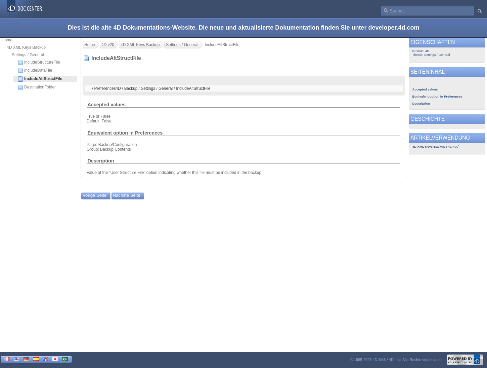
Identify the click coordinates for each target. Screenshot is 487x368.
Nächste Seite (126, 195)
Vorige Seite (94, 195)
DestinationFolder (37, 87)
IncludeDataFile (35, 70)
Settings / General (28, 54)
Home (7, 40)
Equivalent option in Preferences (125, 133)
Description (100, 160)
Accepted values (106, 104)
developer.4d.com (393, 27)
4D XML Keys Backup (26, 47)
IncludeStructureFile (39, 62)
